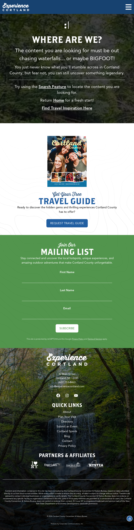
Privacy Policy (78, 339)
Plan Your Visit (67, 417)
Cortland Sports (67, 431)
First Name (67, 272)
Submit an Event (67, 426)
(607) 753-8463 (67, 382)
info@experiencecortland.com (67, 386)
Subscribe (67, 328)
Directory (67, 421)
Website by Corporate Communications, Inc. (67, 524)
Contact (67, 441)
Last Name (67, 290)
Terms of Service (95, 339)
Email (67, 308)
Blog (67, 436)
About (67, 412)
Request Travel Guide (67, 223)
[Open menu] (128, 7)
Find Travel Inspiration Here (67, 108)
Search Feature (52, 86)
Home (58, 100)
